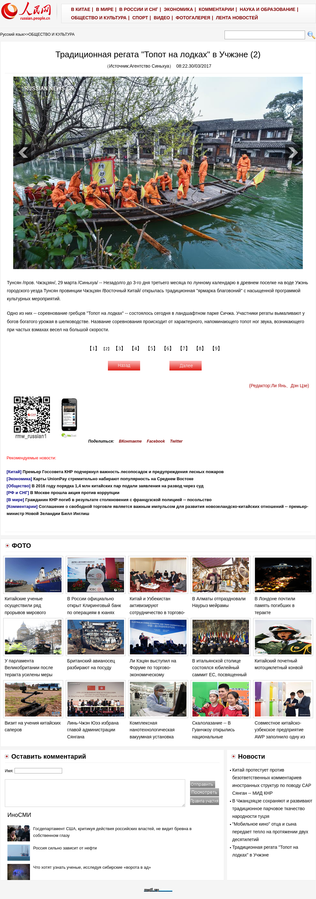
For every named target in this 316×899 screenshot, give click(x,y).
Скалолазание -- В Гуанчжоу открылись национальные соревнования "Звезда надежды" (215, 736)
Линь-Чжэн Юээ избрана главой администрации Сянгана (93, 729)
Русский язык (12, 34)
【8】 (200, 348)
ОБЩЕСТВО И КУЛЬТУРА (51, 34)
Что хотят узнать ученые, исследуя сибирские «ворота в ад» (92, 867)
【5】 (151, 348)
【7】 (183, 348)
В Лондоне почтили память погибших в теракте (275, 605)
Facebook (156, 441)
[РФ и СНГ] (18, 492)
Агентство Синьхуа (149, 66)
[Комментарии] (22, 506)
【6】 (167, 348)
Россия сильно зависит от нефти (65, 848)
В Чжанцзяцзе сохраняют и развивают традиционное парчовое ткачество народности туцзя (272, 808)
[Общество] (19, 485)
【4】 (135, 348)
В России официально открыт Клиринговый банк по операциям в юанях (94, 605)
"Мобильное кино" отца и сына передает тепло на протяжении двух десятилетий (270, 831)
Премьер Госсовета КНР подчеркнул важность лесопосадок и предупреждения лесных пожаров (123, 471)
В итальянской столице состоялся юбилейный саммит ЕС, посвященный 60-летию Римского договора (219, 674)
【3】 (119, 348)
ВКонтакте (130, 441)
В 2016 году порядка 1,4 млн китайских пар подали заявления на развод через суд (117, 485)
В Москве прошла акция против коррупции (75, 492)
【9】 (216, 348)
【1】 (93, 348)
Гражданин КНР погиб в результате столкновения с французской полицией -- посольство (118, 499)
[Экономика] (19, 478)
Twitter (176, 441)
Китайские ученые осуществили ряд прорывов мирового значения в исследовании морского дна (32, 612)
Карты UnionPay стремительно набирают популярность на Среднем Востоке (113, 478)
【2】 (106, 349)
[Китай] (14, 471)
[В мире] (15, 499)
